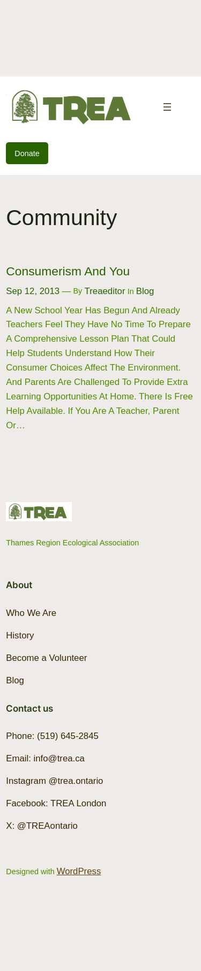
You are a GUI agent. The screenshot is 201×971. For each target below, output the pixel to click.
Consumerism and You (68, 271)
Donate (26, 153)
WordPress (79, 871)
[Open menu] (167, 107)
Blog (145, 291)
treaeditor (105, 291)
